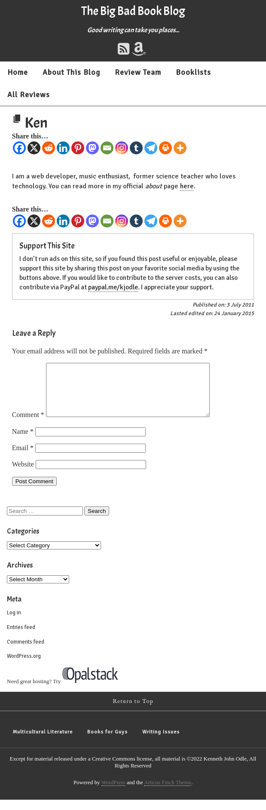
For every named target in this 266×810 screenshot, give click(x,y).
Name (23, 441)
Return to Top (133, 711)
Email (23, 458)
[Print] (165, 147)
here (187, 186)
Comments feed (25, 652)
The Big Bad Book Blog (133, 11)
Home (17, 72)
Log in (14, 623)
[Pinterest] (77, 147)
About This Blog (71, 72)
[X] (34, 147)
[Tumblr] (136, 147)
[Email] (107, 147)
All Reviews (28, 94)
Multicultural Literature (43, 742)
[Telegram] (150, 147)
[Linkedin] (63, 147)
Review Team (138, 72)
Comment (28, 425)
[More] (180, 147)
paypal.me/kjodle (113, 287)
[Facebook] (19, 147)
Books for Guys (107, 742)
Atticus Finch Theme (167, 792)
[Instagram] (121, 147)
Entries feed (21, 637)
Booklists (193, 72)
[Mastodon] (92, 147)
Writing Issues (161, 742)
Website (23, 474)
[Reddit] (48, 147)
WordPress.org (24, 666)
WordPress (113, 792)
